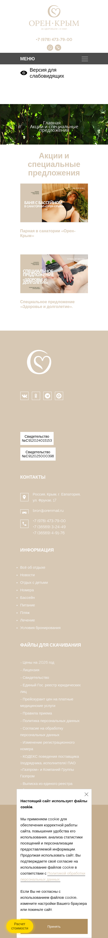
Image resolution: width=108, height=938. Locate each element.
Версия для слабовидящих (42, 73)
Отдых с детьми (34, 582)
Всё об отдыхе (32, 567)
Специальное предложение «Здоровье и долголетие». (47, 304)
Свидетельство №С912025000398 (38, 454)
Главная (52, 123)
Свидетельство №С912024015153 (37, 438)
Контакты (33, 477)
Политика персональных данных (51, 721)
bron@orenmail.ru (48, 510)
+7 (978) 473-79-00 (49, 521)
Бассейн (27, 597)
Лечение (27, 620)
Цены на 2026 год (38, 662)
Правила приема (37, 713)
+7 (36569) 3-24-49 (49, 527)
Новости (27, 575)
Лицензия (31, 670)
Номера (27, 590)
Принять (54, 926)
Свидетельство (36, 677)
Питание (27, 605)
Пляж (25, 612)
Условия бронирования (40, 628)
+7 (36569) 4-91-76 (49, 533)
